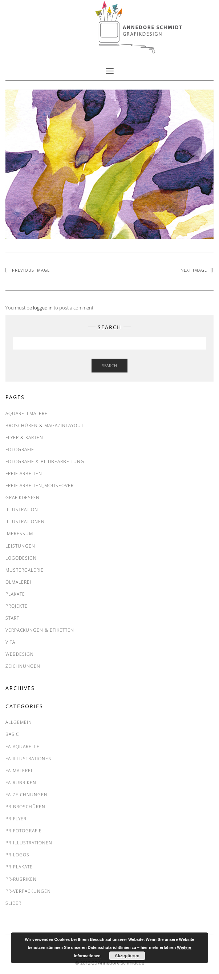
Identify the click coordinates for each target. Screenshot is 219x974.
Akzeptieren (127, 955)
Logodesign (21, 558)
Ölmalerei (18, 582)
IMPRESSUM (19, 534)
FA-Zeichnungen (26, 795)
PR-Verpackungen (28, 891)
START (12, 618)
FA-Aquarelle (22, 747)
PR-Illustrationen (28, 843)
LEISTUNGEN (20, 546)
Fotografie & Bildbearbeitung (44, 461)
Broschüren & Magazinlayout (44, 425)
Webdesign (19, 654)
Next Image (194, 270)
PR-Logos (17, 855)
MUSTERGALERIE (24, 570)
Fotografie (19, 449)
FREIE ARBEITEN (23, 473)
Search (109, 365)
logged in (43, 307)
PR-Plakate (19, 867)
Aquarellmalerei (27, 413)
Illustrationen (25, 521)
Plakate (15, 594)
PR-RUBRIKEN (21, 879)
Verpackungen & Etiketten (39, 630)
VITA (10, 642)
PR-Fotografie (23, 831)
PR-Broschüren (25, 807)
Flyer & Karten (24, 437)
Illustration (21, 509)
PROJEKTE (16, 606)
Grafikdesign (22, 497)
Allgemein (18, 722)
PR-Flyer (16, 819)
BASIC (12, 734)
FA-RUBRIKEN (20, 783)
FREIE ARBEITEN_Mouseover (39, 485)
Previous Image (31, 270)
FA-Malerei (18, 771)
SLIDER (13, 903)
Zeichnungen (22, 666)
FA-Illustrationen (28, 759)
